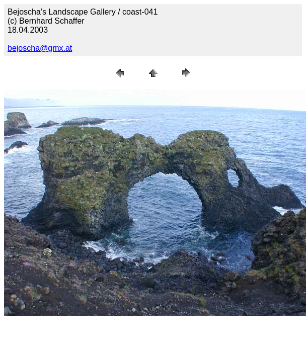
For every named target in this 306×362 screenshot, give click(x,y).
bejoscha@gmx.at (40, 48)
